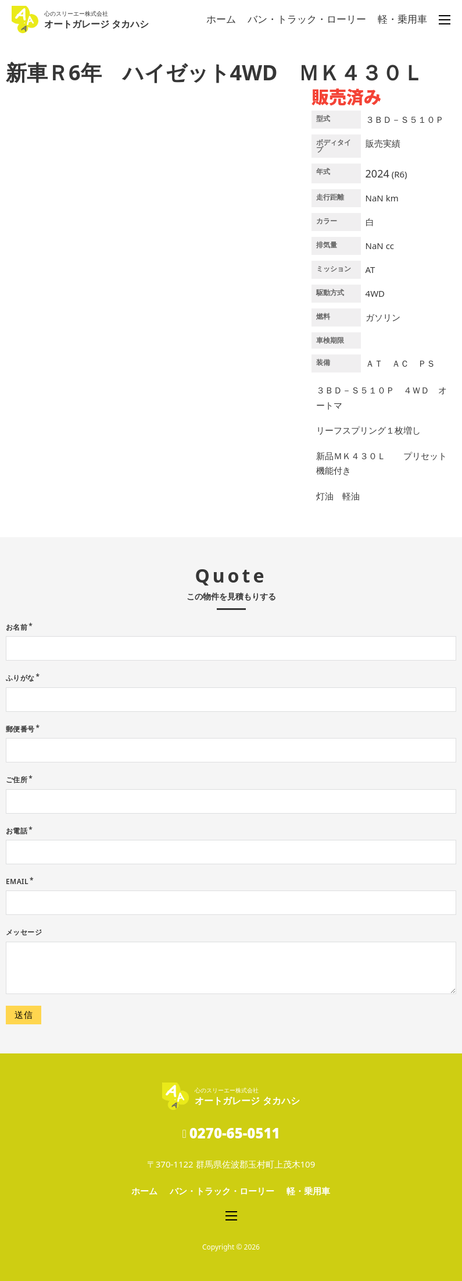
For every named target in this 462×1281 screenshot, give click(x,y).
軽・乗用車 (402, 19)
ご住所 (16, 780)
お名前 (16, 627)
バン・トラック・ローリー (307, 19)
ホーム (221, 19)
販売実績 (383, 143)
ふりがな (20, 678)
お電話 (16, 831)
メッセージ (24, 932)
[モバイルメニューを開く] (444, 19)
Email (17, 881)
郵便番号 (20, 729)
